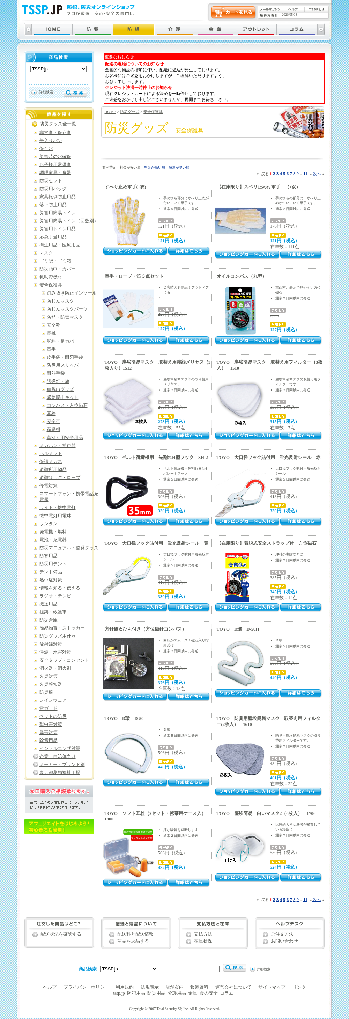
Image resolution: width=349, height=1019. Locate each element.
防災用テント (53, 563)
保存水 (46, 148)
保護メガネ (50, 461)
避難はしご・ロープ (59, 477)
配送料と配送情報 (135, 934)
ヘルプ (50, 987)
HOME (110, 112)
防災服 (46, 692)
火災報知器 (50, 684)
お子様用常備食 (55, 164)
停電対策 (48, 485)
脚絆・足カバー (63, 341)
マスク (46, 253)
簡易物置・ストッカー (62, 628)
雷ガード (48, 708)
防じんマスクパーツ (67, 309)
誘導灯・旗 (58, 381)
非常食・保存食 (55, 132)
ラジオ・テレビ (55, 596)
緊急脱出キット (63, 397)
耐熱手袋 (56, 373)
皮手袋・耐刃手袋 (65, 357)
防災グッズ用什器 (57, 636)
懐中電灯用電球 (55, 515)
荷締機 (53, 429)
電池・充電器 (53, 539)
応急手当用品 (53, 237)
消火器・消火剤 (55, 668)
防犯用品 (136, 993)
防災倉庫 (48, 620)
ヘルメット (50, 453)
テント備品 (50, 572)
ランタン (48, 523)
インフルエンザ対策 (59, 748)
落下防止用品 (53, 204)
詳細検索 (46, 92)
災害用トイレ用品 (57, 228)
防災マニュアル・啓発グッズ (68, 547)
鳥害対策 (48, 732)
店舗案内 (174, 987)
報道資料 (199, 987)
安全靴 (53, 325)
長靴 (51, 333)
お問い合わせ (284, 941)
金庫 (192, 993)
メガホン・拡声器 (57, 445)
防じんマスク (60, 301)
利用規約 (125, 987)
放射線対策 (50, 644)
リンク (299, 987)
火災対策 (48, 676)
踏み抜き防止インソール (72, 293)
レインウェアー (55, 700)
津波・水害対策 (55, 652)
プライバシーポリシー (86, 987)
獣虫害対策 (50, 724)
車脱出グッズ (60, 389)
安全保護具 (153, 112)
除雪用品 (48, 740)
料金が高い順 (154, 167)
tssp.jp (119, 993)
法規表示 (150, 987)
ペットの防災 (53, 716)
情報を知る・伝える (59, 588)
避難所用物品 (53, 469)
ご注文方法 (282, 934)
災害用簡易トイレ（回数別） (68, 220)
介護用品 (177, 993)
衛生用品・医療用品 (59, 245)
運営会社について (233, 987)
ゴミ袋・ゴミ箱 (55, 261)
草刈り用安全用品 (65, 437)
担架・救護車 (53, 612)
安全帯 (53, 421)
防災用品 (156, 993)
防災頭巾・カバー (57, 269)
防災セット (50, 180)
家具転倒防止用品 (57, 196)
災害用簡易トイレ (57, 212)
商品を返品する (133, 941)
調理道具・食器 (55, 172)
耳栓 (51, 413)
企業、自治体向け (57, 756)
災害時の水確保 (55, 156)
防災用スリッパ (63, 365)
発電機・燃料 (53, 531)
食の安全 (209, 993)
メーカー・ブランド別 (62, 764)
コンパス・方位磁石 (67, 405)
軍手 (51, 349)
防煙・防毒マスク (65, 317)
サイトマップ (271, 987)
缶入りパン (50, 140)
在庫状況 (203, 941)
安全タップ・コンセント (64, 660)
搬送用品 (48, 604)
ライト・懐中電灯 (57, 507)
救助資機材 (50, 277)
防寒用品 (48, 555)
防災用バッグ (53, 188)
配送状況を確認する (60, 934)
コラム (226, 993)
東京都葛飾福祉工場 (59, 772)
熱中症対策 (50, 580)
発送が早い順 (179, 167)
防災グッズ (129, 112)
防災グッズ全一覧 (58, 123)
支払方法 (203, 934)
